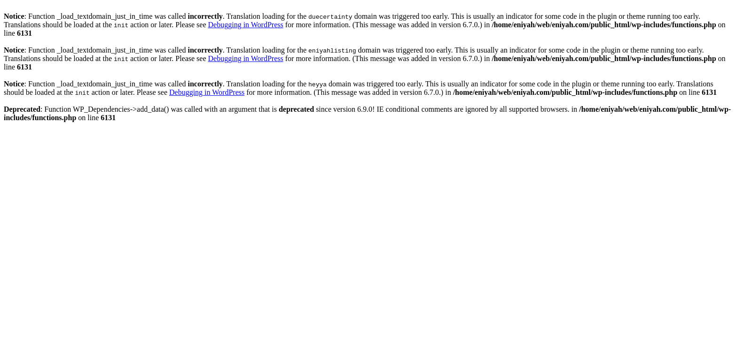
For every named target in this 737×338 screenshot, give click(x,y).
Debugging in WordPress (245, 25)
